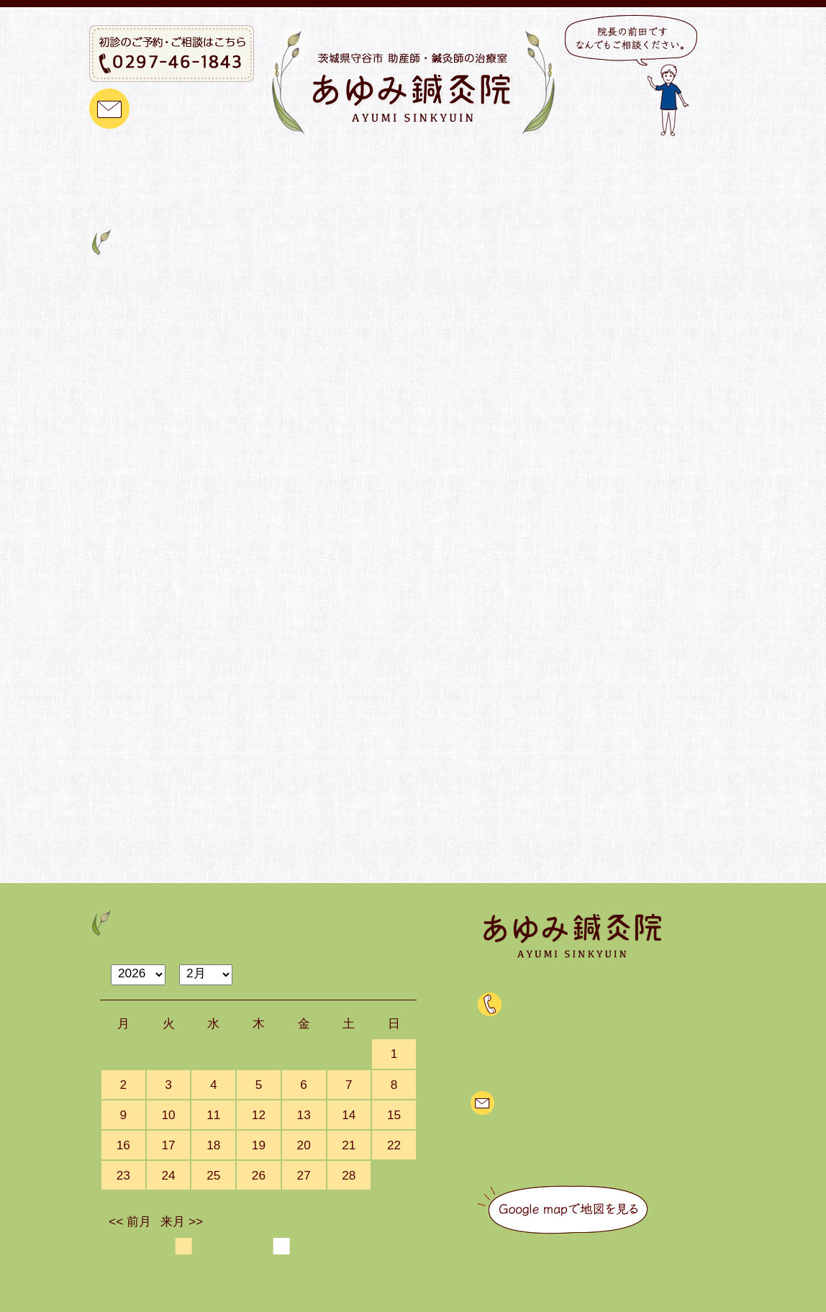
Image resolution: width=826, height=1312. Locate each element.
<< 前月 (130, 1221)
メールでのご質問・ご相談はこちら (596, 1101)
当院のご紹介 (239, 163)
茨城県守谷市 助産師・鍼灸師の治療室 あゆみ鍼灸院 (386, 1298)
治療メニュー (341, 163)
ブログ (676, 163)
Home (101, 206)
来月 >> (181, 1221)
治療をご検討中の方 (575, 163)
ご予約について (448, 163)
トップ (157, 163)
